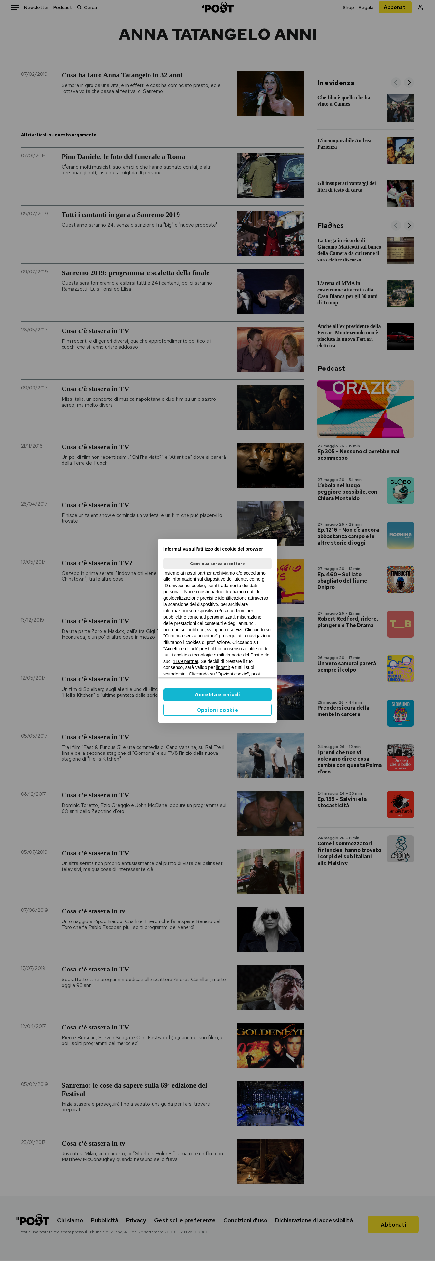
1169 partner (185, 661)
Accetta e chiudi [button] (217, 694)
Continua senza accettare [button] (217, 563)
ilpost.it (223, 667)
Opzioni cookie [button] (217, 710)
